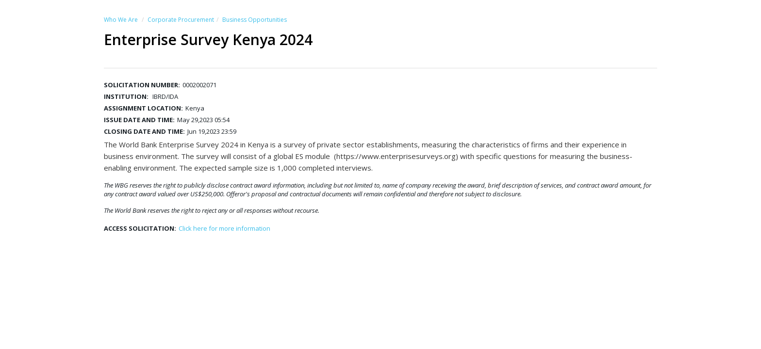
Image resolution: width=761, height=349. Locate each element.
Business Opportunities (254, 20)
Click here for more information (224, 228)
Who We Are (121, 20)
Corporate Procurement (181, 20)
